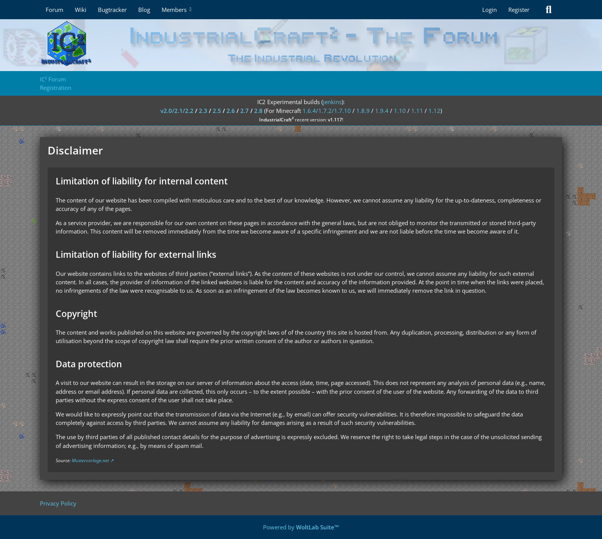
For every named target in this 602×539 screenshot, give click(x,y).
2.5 (217, 110)
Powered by (301, 527)
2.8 (258, 110)
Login (489, 9)
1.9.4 (382, 110)
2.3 (203, 110)
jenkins (332, 102)
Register (518, 9)
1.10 (400, 110)
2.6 (231, 110)
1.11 (417, 110)
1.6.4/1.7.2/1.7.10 (327, 110)
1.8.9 (363, 110)
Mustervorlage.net (90, 460)
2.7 (244, 110)
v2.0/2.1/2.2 (177, 110)
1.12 (434, 110)
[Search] (548, 9)
